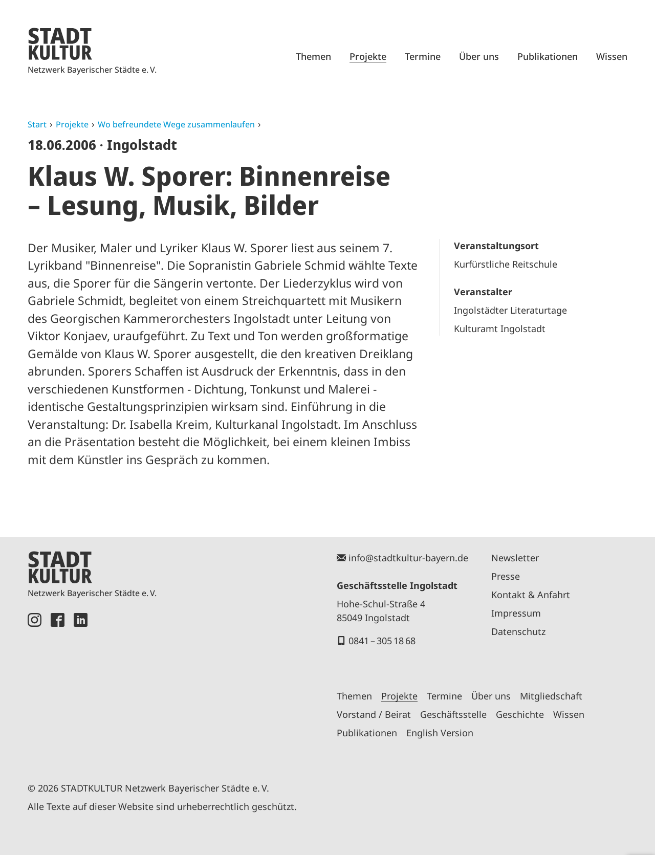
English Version (439, 733)
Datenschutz (518, 631)
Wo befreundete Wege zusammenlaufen (176, 124)
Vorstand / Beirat (374, 714)
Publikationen (547, 56)
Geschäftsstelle (453, 714)
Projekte (368, 56)
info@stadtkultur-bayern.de (408, 558)
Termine (423, 56)
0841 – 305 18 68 (382, 640)
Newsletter (515, 558)
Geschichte (520, 714)
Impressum (516, 613)
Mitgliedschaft (551, 696)
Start (37, 124)
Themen (313, 56)
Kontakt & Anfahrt (530, 594)
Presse (505, 576)
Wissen (611, 56)
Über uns (479, 56)
